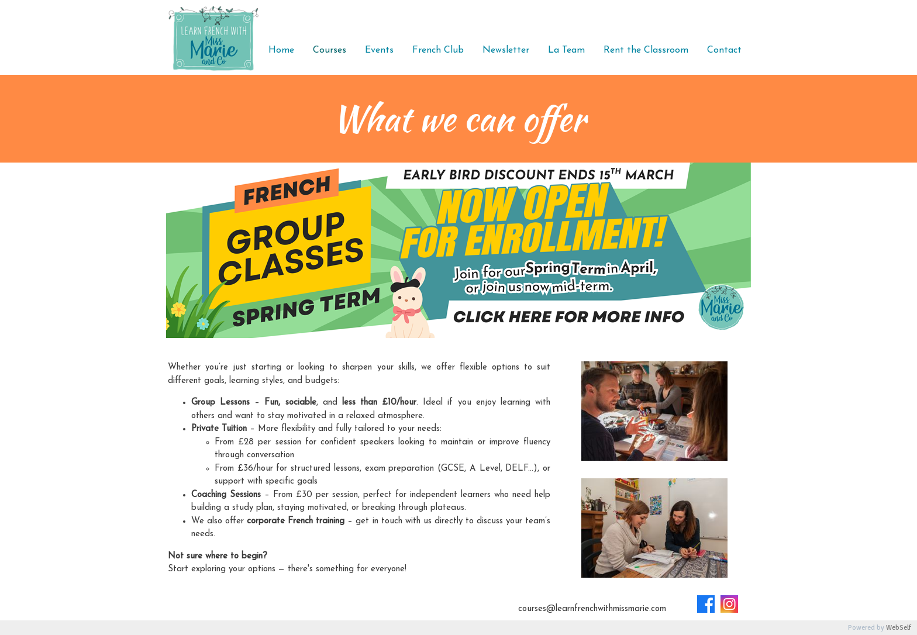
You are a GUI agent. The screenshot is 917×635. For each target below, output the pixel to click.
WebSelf (898, 627)
